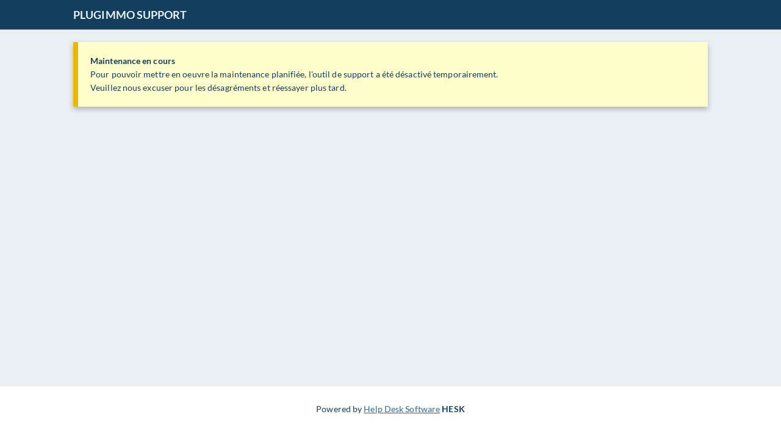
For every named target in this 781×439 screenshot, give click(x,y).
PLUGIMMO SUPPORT (130, 14)
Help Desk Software (402, 409)
